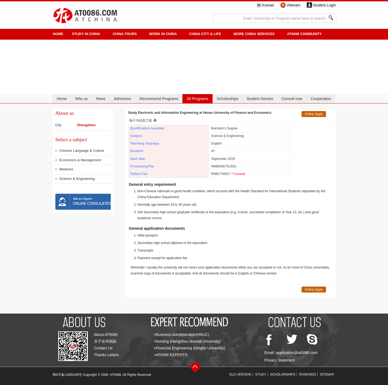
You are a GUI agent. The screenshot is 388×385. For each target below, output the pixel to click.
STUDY (260, 374)
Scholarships (227, 99)
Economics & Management (80, 160)
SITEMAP (327, 374)
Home (62, 99)
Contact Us (103, 348)
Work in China (163, 34)
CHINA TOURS (125, 34)
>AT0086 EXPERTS (170, 355)
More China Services (254, 34)
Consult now (292, 99)
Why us (81, 99)
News (100, 99)
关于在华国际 (105, 341)
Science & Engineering (77, 179)
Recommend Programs (159, 99)
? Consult (238, 174)
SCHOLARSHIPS (282, 374)
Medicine (66, 169)
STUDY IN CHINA (86, 34)
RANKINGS (307, 374)
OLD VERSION (240, 374)
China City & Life (205, 34)
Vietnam (293, 5)
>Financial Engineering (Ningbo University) (189, 348)
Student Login (324, 5)
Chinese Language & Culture (81, 151)
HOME (58, 34)
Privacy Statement (279, 360)
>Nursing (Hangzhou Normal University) (187, 341)
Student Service (260, 99)
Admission (122, 99)
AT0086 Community (304, 34)
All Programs (197, 99)
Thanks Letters (106, 355)
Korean (268, 5)
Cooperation (321, 99)
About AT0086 (106, 334)
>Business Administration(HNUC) (181, 334)
